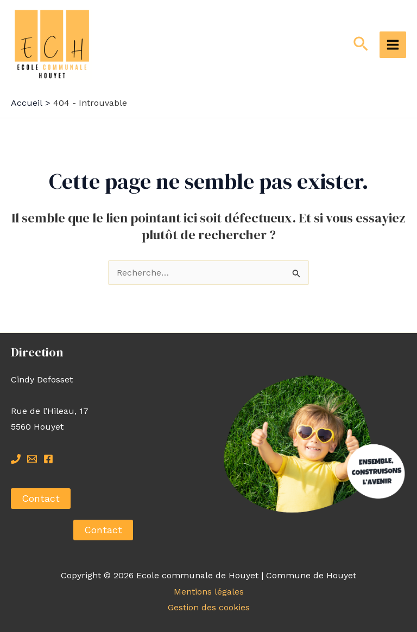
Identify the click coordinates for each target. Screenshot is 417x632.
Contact (41, 498)
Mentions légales (209, 591)
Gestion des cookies (209, 607)
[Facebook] (48, 459)
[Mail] (32, 459)
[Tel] (16, 459)
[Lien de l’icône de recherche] (361, 44)
